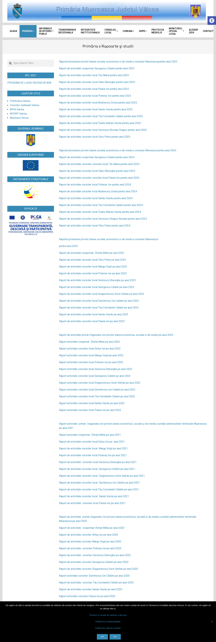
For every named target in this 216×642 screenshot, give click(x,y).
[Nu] (212, 621)
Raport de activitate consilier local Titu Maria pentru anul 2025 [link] (94, 75)
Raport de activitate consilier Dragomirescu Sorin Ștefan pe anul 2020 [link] (98, 568)
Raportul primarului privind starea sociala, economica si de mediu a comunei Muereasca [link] (108, 239)
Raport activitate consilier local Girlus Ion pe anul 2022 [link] (90, 348)
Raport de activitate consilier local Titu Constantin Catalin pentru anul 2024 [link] (101, 205)
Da (102, 637)
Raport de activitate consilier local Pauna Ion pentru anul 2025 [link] (94, 88)
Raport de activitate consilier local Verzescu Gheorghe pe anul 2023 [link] (97, 280)
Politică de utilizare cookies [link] (108, 628)
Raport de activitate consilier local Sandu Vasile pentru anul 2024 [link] (95, 198)
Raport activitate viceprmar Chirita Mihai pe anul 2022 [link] (89, 341)
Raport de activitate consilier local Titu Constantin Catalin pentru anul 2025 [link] (101, 116)
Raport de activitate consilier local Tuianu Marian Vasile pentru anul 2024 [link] (100, 211)
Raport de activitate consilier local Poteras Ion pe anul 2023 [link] (93, 273)
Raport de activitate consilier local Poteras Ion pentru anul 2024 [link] (95, 184)
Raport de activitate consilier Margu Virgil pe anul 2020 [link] (90, 541)
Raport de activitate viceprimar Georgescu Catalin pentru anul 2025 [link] (96, 68)
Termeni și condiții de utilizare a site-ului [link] (108, 615)
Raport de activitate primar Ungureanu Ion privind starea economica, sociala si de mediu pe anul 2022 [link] (116, 334)
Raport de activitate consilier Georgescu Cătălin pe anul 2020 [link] (93, 562)
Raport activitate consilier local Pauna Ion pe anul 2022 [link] (90, 410)
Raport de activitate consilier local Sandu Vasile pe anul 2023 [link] (93, 314)
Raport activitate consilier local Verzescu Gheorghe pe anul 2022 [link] (95, 369)
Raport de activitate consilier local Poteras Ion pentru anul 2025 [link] (95, 95)
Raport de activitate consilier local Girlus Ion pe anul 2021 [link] (92, 441)
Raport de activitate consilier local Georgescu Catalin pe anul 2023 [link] (96, 287)
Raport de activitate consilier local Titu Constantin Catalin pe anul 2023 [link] (99, 307)
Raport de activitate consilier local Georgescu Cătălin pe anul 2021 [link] (97, 469)
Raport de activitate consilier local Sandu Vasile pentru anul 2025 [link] (95, 109)
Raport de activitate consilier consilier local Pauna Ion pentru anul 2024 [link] (99, 177)
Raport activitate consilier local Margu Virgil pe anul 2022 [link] (91, 355)
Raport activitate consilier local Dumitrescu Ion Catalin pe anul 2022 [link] (97, 389)
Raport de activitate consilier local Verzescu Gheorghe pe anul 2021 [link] (98, 462)
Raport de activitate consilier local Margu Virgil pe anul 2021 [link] (93, 448)
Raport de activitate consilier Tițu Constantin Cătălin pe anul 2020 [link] (96, 582)
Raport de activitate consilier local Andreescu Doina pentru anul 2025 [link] (98, 102)
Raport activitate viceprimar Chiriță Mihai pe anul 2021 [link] (90, 434)
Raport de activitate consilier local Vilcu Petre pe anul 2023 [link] (92, 259)
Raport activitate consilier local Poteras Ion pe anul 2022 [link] (91, 362)
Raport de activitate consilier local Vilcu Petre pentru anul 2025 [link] (94, 136)
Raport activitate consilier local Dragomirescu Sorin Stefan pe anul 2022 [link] (99, 382)
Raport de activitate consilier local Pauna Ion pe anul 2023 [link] (92, 321)
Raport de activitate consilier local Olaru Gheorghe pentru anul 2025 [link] (97, 82)
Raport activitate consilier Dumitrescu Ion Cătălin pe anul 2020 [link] (94, 575)
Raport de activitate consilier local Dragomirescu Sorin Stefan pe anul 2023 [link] (101, 293)
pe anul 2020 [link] (117, 527)
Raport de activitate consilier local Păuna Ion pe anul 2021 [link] (92, 503)
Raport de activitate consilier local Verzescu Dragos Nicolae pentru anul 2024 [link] (103, 218)
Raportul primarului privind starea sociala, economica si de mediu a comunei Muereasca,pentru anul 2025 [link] (118, 61)
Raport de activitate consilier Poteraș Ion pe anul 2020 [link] (90, 548)
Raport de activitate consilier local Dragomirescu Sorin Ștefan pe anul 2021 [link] (102, 475)
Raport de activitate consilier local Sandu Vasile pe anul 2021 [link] (94, 496)
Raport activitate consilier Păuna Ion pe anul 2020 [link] (87, 596)
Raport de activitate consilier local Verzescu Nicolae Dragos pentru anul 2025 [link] (103, 129)
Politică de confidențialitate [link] (108, 621)
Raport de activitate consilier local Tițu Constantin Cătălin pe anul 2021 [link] (99, 489)
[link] (212, 20)
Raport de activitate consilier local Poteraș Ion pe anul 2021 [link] (93, 455)
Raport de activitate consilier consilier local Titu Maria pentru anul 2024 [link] (99, 164)
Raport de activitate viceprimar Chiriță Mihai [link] (84, 527)
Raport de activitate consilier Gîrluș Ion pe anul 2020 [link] (88, 534)
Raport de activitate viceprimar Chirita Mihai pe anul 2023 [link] (91, 252)
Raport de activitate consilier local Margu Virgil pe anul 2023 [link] (93, 266)
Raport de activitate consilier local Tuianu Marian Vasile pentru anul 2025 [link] (100, 123)
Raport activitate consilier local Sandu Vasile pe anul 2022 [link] (92, 403)
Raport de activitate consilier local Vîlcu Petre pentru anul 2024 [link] (94, 225)
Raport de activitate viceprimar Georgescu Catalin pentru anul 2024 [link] (96, 157)
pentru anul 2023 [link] (68, 246)
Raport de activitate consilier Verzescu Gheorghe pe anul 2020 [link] (95, 555)
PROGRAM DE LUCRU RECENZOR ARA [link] (29, 82)
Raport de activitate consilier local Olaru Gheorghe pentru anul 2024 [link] (97, 170)
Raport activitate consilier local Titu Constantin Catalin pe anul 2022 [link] (97, 396)
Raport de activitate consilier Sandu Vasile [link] (83, 589)
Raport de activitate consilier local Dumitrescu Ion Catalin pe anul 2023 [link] (99, 300)
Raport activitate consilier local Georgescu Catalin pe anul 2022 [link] (95, 375)
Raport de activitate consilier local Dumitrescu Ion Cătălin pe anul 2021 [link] (99, 482)
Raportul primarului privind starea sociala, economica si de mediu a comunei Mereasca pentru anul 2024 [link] (117, 150)
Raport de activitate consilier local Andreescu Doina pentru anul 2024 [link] (98, 191)
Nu (115, 637)
